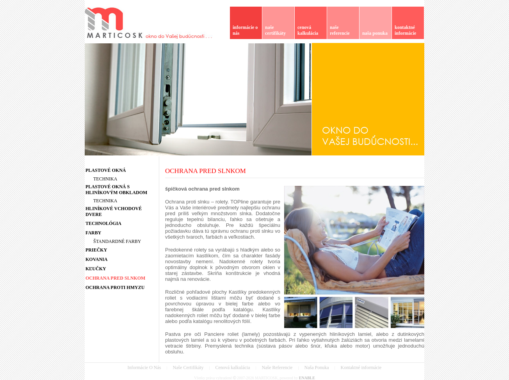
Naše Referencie (277, 367)
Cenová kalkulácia (232, 367)
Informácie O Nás (144, 367)
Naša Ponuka (316, 367)
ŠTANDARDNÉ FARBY (117, 241)
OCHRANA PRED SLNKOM (205, 171)
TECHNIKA (105, 179)
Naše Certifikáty (188, 367)
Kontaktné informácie (360, 367)
